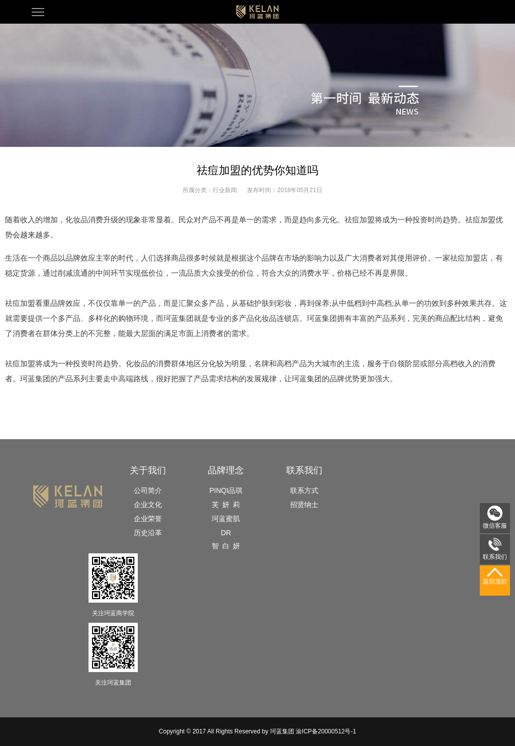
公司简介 (148, 490)
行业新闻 (225, 190)
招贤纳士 (304, 505)
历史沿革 (148, 533)
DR (225, 533)
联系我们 (304, 470)
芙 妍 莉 (226, 505)
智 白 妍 (226, 546)
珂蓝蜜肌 (226, 519)
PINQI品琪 (225, 490)
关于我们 (148, 470)
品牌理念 (226, 470)
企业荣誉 (148, 519)
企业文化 (148, 505)
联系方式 (304, 490)
